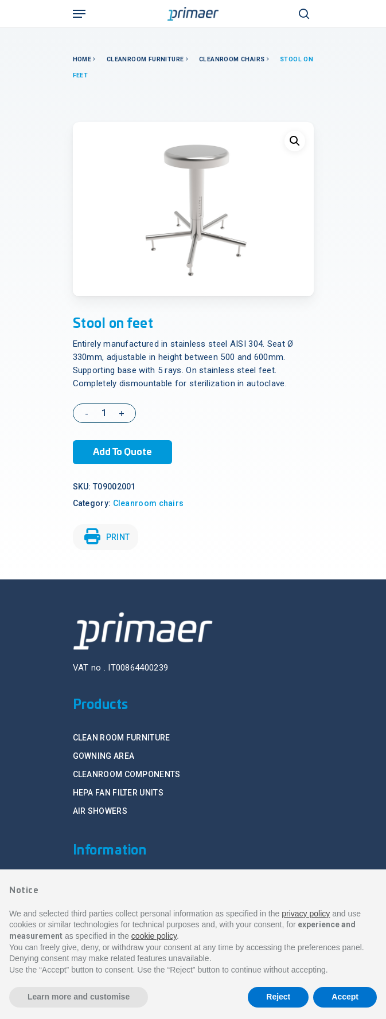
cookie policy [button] (154, 935)
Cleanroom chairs (231, 59)
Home (82, 59)
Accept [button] (345, 996)
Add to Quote (122, 452)
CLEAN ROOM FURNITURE (121, 737)
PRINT (107, 536)
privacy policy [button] (306, 913)
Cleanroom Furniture (145, 59)
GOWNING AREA (104, 756)
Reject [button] (278, 996)
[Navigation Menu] (79, 13)
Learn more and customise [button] (79, 996)
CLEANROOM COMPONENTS (127, 774)
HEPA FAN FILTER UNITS (118, 792)
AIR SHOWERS (100, 811)
